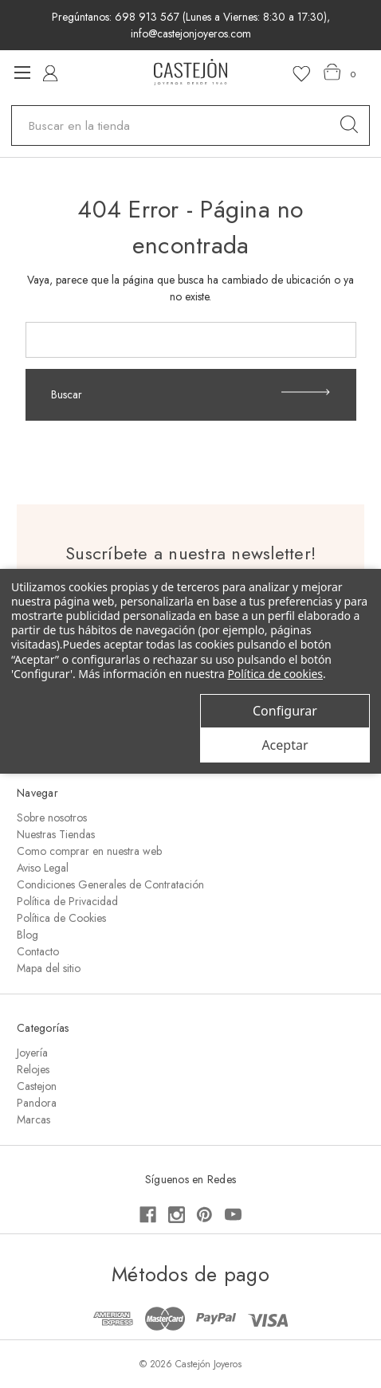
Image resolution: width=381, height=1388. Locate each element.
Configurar (285, 710)
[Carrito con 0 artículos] (340, 72)
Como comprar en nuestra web (89, 851)
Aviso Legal (43, 868)
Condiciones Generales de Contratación (110, 884)
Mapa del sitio (49, 968)
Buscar (190, 394)
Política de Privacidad (67, 901)
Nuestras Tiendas (56, 834)
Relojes (33, 1069)
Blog (27, 935)
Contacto (38, 951)
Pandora (37, 1103)
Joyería (32, 1053)
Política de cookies (275, 673)
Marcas (33, 1119)
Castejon (37, 1086)
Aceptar (284, 745)
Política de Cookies (61, 918)
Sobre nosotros (52, 817)
